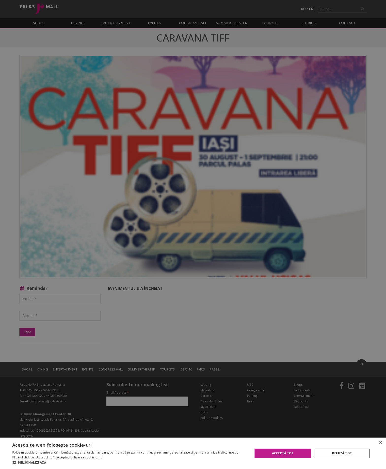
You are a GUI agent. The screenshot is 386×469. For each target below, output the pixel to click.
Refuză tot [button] (342, 453)
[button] (129, 462)
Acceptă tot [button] (283, 453)
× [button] (380, 443)
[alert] (193, 234)
